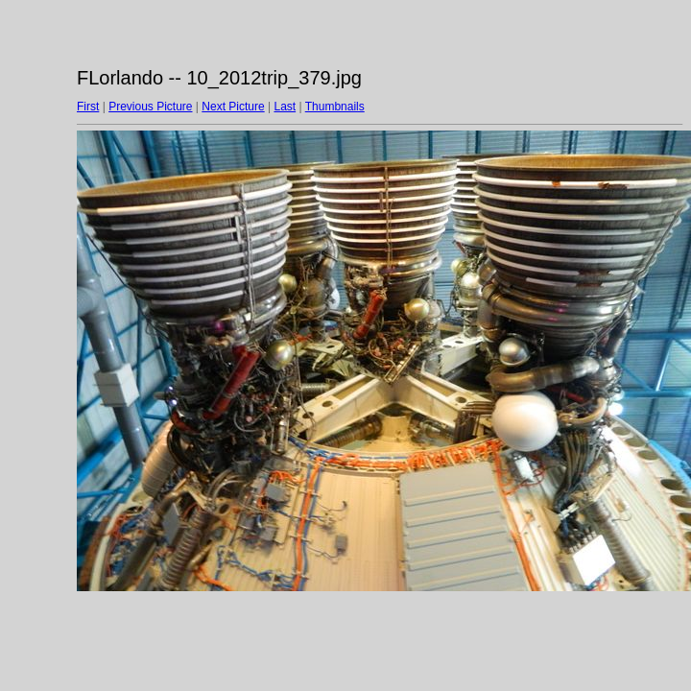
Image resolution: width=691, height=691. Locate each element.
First (88, 106)
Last (285, 106)
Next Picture (233, 106)
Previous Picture (150, 106)
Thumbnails (335, 106)
